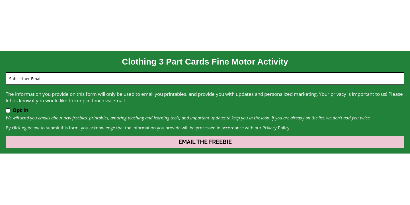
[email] (205, 78)
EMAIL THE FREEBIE (205, 141)
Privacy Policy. (277, 128)
